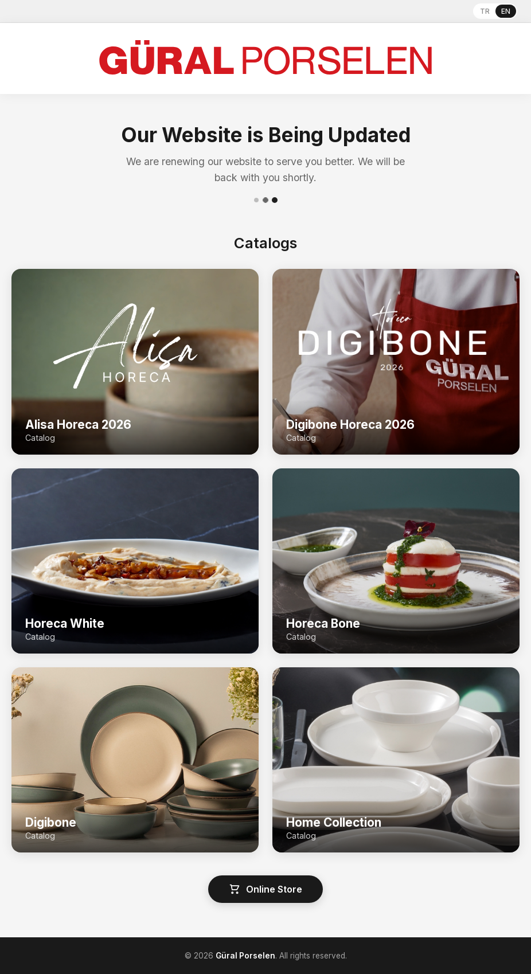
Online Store (265, 889)
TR (485, 11)
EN (505, 11)
